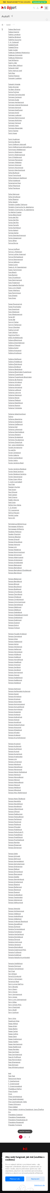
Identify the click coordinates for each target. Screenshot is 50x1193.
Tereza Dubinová (14, 620)
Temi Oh (11, 518)
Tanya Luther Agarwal (17, 254)
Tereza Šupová (14, 892)
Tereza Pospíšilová (15, 835)
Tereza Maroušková (15, 777)
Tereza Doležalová (15, 617)
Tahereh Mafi (13, 68)
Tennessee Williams (16, 529)
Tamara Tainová (14, 123)
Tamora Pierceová (15, 160)
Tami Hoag (12, 133)
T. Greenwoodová (15, 1086)
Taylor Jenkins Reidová (17, 469)
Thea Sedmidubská (15, 1099)
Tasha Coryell (13, 330)
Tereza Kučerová (14, 746)
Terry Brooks (13, 987)
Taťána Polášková (15, 362)
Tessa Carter (13, 1031)
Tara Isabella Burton (16, 285)
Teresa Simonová (15, 555)
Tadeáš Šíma (13, 47)
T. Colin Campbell (15, 482)
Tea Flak (11, 484)
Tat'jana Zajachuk (15, 442)
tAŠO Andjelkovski (15, 338)
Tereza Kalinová (14, 689)
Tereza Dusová (14, 623)
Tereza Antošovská (15, 563)
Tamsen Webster (15, 162)
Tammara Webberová (16, 150)
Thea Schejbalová (15, 1097)
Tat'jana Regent (14, 435)
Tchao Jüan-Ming (15, 479)
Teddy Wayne (13, 500)
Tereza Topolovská (15, 897)
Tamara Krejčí (13, 113)
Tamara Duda (13, 100)
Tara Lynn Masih (14, 288)
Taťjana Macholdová (16, 432)
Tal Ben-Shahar (14, 89)
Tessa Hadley (13, 1042)
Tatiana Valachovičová (17, 414)
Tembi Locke (13, 515)
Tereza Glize (13, 639)
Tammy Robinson (15, 152)
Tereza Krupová (14, 744)
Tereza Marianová (15, 769)
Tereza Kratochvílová (16, 725)
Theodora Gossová (15, 1115)
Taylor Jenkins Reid (15, 463)
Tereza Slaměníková (16, 879)
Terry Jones (12, 997)
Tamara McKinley (15, 120)
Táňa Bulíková (13, 173)
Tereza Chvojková (15, 592)
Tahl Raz (11, 73)
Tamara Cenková (15, 97)
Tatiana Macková (15, 395)
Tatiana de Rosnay (15, 380)
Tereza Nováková (15, 806)
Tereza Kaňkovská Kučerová (19, 691)
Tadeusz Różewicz (15, 58)
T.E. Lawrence (13, 510)
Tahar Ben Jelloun (15, 65)
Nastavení (35, 1179)
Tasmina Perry (14, 335)
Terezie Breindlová (15, 947)
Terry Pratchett (14, 1007)
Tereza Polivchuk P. (15, 832)
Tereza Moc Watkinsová (17, 793)
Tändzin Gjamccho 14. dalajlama (21, 207)
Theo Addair (13, 1107)
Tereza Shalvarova (15, 866)
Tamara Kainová (14, 107)
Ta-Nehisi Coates (14, 212)
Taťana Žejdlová (14, 367)
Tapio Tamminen (15, 270)
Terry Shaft (12, 1010)
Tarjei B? (11, 317)
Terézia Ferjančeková (16, 929)
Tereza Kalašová (14, 683)
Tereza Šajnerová (15, 848)
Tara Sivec (12, 298)
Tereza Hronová (14, 665)
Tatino (10, 417)
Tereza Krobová (14, 735)
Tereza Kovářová (14, 722)
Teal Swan (12, 490)
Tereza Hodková (14, 657)
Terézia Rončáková (15, 937)
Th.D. (10, 1094)
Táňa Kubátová (14, 180)
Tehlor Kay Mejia (14, 505)
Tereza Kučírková (15, 749)
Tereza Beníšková (15, 581)
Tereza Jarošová (14, 670)
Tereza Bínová (13, 584)
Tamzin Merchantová (16, 170)
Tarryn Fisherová (14, 325)
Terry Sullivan (13, 1012)
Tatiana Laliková (14, 390)
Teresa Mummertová (16, 552)
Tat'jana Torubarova (16, 440)
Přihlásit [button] (37, 8)
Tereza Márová (14, 780)
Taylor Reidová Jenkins (17, 474)
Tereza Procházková (16, 840)
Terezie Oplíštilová (15, 963)
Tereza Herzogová (15, 652)
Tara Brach (12, 272)
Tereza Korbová (14, 714)
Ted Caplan (12, 495)
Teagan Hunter (14, 487)
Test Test (11, 1076)
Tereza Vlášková (14, 914)
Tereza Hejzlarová (15, 647)
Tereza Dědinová (14, 607)
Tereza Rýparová (14, 845)
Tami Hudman (14, 139)
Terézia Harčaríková (16, 934)
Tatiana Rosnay (14, 405)
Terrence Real (13, 982)
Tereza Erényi (13, 625)
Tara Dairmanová (15, 280)
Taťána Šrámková (15, 364)
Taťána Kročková (14, 353)
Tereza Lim (12, 759)
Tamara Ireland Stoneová (18, 105)
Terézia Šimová (14, 939)
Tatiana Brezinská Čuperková (19, 372)
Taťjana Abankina (15, 419)
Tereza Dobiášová (15, 612)
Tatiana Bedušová (15, 369)
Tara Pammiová (14, 293)
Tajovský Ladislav (15, 78)
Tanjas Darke (13, 233)
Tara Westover (13, 312)
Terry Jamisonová (15, 994)
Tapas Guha (13, 265)
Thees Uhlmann (14, 1104)
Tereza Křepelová (15, 730)
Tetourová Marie (14, 1079)
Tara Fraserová (14, 283)
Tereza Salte (13, 854)
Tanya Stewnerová (15, 259)
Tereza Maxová (14, 785)
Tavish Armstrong (15, 447)
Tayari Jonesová (14, 453)
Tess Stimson (13, 1065)
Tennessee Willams (15, 526)
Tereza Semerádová (16, 861)
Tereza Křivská (14, 733)
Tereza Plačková (14, 824)
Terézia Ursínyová (15, 942)
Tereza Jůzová (13, 675)
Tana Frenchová (14, 175)
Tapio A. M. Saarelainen (17, 267)
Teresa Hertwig (14, 544)
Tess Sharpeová (14, 1062)
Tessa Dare (12, 1036)
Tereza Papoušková (15, 817)
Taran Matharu (14, 290)
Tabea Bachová (14, 29)
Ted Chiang (12, 497)
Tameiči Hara (13, 125)
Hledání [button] (34, 8)
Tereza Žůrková (14, 927)
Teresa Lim (12, 547)
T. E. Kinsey (12, 508)
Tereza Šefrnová (14, 859)
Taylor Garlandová (15, 458)
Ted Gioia (11, 502)
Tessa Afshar (13, 1024)
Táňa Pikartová (14, 186)
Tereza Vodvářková (15, 916)
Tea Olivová (12, 492)
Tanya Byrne (13, 243)
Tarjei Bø (11, 320)
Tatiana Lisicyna (14, 393)
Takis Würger (13, 87)
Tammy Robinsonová (16, 155)
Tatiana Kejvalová (15, 387)
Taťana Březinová (15, 340)
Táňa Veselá (13, 202)
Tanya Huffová (14, 249)
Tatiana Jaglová (14, 385)
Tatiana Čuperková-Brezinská (20, 377)
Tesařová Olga (13, 1021)
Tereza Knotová (14, 699)
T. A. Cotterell (13, 42)
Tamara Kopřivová (15, 110)
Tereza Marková (14, 775)
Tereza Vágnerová (15, 900)
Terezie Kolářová (14, 955)
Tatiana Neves (13, 398)
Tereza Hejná (13, 644)
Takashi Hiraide (14, 84)
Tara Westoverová (15, 314)
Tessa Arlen (12, 1026)
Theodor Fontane (15, 1125)
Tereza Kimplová (14, 696)
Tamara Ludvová (14, 115)
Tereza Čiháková (14, 597)
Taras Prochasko (14, 307)
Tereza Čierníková (15, 594)
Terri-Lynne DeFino (15, 984)
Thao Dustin (13, 1091)
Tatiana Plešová (14, 400)
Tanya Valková (13, 262)
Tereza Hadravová (15, 642)
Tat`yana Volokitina (16, 445)
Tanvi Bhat (12, 241)
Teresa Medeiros (14, 550)
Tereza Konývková (15, 709)
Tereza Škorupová (15, 874)
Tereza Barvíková (15, 573)
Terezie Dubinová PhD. (17, 950)
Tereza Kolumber (15, 702)
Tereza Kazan (13, 694)
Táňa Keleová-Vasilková (17, 178)
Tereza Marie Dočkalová (17, 772)
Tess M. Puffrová (14, 1057)
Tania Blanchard (14, 215)
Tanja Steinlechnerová (17, 235)
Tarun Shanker (14, 327)
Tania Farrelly (13, 225)
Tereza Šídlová (13, 869)
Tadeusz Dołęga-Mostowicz (19, 53)
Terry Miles (12, 1002)
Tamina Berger (14, 142)
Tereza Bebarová (14, 579)
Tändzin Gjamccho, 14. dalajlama (21, 210)
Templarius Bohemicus (17, 524)
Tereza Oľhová (14, 812)
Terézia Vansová (14, 945)
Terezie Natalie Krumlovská (19, 957)
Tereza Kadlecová (15, 680)
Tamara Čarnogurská (16, 95)
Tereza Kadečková (15, 678)
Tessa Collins (13, 1034)
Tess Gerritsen (13, 1052)
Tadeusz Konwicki (15, 55)
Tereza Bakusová (14, 565)
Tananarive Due (14, 183)
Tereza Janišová (14, 667)
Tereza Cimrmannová (16, 602)
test (9, 1073)
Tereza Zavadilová (15, 924)
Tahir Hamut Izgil (15, 71)
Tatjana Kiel (13, 427)
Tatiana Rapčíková (15, 403)
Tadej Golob (13, 50)
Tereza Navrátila (14, 801)
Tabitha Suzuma (14, 40)
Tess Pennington (14, 1060)
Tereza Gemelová (15, 636)
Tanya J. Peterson (15, 252)
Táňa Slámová (13, 194)
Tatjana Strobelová (15, 437)
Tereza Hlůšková (14, 654)
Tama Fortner (13, 92)
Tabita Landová (14, 34)
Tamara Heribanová (16, 102)
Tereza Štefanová (15, 887)
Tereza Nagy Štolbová (16, 799)
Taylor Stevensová (15, 477)
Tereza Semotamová (16, 864)
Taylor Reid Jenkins (15, 472)
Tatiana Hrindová (15, 382)
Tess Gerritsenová (15, 1054)
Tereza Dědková (14, 610)
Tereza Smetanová (15, 882)
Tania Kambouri (14, 228)
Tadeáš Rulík (13, 45)
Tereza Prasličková (15, 837)
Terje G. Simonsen (15, 979)
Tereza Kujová (13, 751)
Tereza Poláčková (15, 830)
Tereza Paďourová (15, 814)
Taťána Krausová (14, 350)
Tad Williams (13, 60)
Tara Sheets (12, 295)
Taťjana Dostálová (15, 422)
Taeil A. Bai (12, 63)
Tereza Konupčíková (16, 707)
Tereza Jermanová (15, 672)
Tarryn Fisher (13, 322)
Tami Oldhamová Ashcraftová (20, 147)
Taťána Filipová (14, 345)
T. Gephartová (13, 1081)
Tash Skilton (13, 332)
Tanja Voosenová (14, 238)
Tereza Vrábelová (14, 919)
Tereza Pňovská (14, 827)
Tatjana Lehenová (15, 429)
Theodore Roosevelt (16, 1122)
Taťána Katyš (13, 348)
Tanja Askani (13, 230)
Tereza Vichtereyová (16, 911)
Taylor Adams (13, 455)
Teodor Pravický (14, 534)
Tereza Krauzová (14, 727)
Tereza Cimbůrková (16, 599)
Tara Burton (13, 275)
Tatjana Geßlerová (15, 424)
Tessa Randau (13, 1049)
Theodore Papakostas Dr (18, 1120)
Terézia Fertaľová (15, 932)
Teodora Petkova (14, 532)
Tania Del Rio (13, 220)
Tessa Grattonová (15, 1039)
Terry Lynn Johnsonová (17, 1000)
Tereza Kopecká (14, 712)
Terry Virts (12, 1018)
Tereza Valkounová (15, 903)
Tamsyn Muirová (14, 165)
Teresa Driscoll (13, 539)
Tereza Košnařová (15, 717)
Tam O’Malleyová (15, 157)
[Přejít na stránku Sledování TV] (25, 2)
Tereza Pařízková (15, 819)
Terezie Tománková (15, 969)
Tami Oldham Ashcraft (17, 144)
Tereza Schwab (14, 856)
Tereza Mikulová (14, 790)
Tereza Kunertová (15, 754)
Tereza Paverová (14, 822)
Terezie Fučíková (14, 952)
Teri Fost (11, 971)
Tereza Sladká (13, 877)
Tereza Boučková (15, 587)
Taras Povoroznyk (15, 304)
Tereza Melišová (14, 787)
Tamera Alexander (15, 128)
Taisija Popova (13, 76)
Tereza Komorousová (16, 704)
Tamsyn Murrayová (15, 168)
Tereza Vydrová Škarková (18, 921)
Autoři (8, 24)
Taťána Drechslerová (16, 343)
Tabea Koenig (13, 32)
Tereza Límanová (15, 762)
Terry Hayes (12, 992)
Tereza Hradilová (14, 662)
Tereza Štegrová (14, 890)
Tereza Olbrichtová (15, 809)
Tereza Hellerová (14, 649)
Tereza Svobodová (15, 895)
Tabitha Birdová (14, 37)
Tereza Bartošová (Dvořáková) (19, 570)
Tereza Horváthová (15, 660)
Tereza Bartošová (15, 568)
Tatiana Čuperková (15, 374)
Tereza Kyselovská (15, 757)
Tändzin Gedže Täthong (17, 204)
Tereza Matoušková (15, 782)
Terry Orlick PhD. (14, 1005)
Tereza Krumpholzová (16, 738)
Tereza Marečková (15, 767)
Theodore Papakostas (16, 1117)
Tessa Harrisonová (15, 1044)
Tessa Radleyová (14, 1047)
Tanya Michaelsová (15, 257)
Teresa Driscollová (15, 542)
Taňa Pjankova (14, 188)
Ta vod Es (12, 450)
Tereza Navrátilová (15, 804)
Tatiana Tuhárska (15, 408)
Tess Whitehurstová (16, 1067)
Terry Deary (12, 989)
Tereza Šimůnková (15, 872)
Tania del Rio (13, 217)
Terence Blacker (14, 537)
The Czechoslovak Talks (17, 1102)
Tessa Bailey (13, 1029)
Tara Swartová (13, 309)
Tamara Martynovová (16, 118)
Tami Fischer (13, 131)
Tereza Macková (14, 764)
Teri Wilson (12, 974)
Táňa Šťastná (13, 199)
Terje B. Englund (14, 976)
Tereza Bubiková (14, 589)
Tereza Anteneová (15, 560)
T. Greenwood (13, 1084)
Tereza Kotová (13, 720)
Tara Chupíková (14, 277)
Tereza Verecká (14, 909)
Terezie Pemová (14, 966)
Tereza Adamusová (15, 557)
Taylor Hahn (13, 460)
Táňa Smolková (14, 197)
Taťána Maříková (14, 359)
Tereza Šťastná (14, 884)
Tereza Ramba (14, 842)
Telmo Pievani (13, 513)
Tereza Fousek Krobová (17, 634)
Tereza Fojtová (14, 628)
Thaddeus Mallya (15, 1089)
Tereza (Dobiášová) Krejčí (18, 615)
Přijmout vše (15, 1179)
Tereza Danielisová (15, 605)
